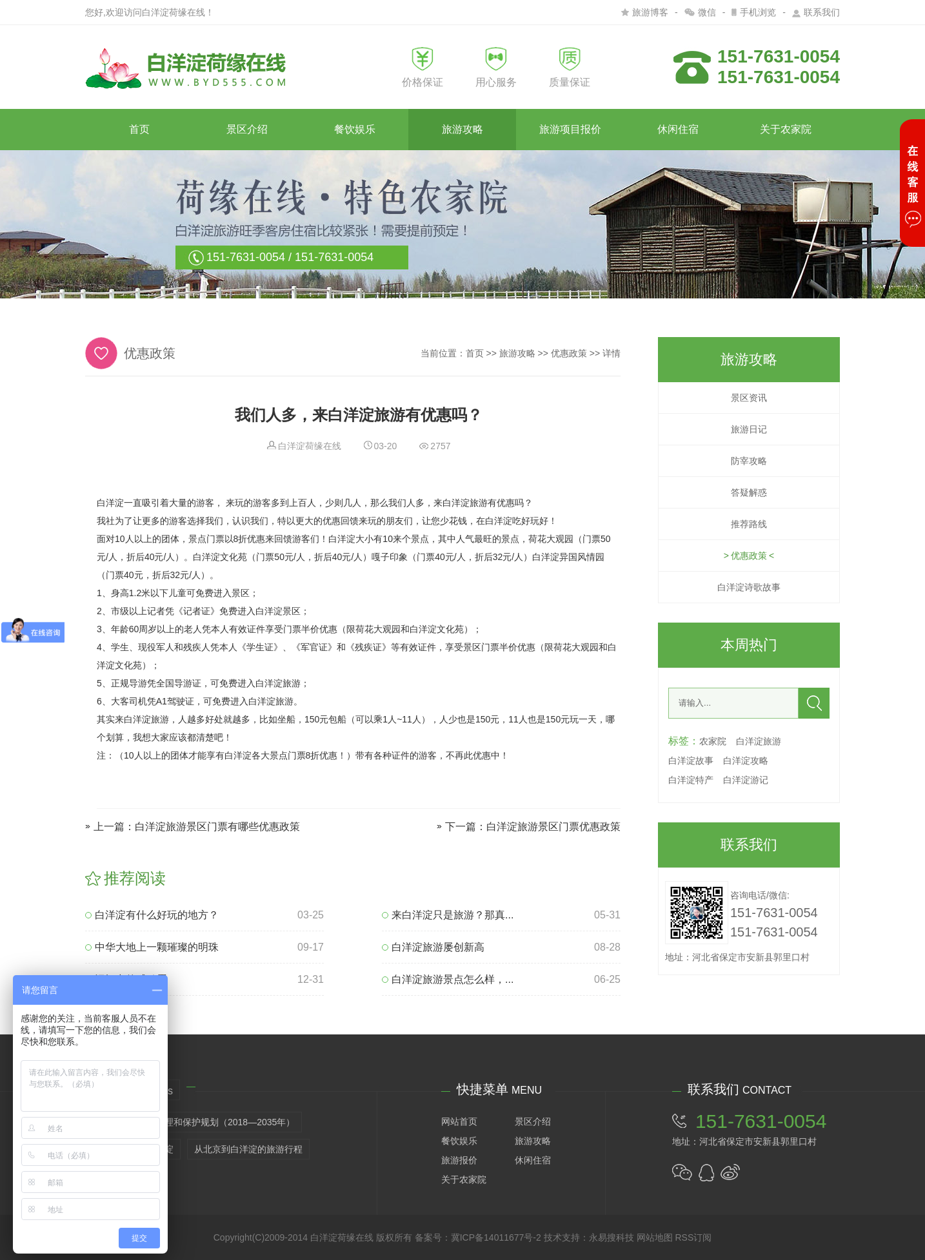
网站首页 (459, 1121)
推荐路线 (749, 524)
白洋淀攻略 (745, 760)
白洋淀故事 (690, 760)
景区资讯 (749, 398)
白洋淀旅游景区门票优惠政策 (553, 826)
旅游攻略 (462, 129)
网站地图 (655, 1237)
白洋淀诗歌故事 (749, 587)
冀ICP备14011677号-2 (496, 1237)
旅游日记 (749, 429)
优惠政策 (569, 353)
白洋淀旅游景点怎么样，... (447, 979)
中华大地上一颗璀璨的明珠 (152, 947)
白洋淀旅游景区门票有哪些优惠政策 (217, 826)
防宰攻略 (749, 461)
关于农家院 (785, 129)
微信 (700, 12)
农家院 (712, 741)
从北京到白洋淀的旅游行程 (248, 1149)
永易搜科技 (611, 1237)
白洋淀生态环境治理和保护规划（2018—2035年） (193, 1122)
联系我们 (816, 12)
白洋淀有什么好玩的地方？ (152, 914)
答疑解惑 (749, 492)
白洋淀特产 (690, 780)
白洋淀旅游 (758, 741)
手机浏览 (753, 12)
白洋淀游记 (745, 780)
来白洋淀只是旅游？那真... (447, 914)
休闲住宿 (678, 129)
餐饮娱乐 (354, 129)
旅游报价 (459, 1160)
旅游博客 (644, 12)
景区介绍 (247, 129)
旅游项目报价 (570, 129)
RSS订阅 (693, 1237)
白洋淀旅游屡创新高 (433, 947)
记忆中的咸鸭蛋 (126, 979)
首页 (139, 129)
